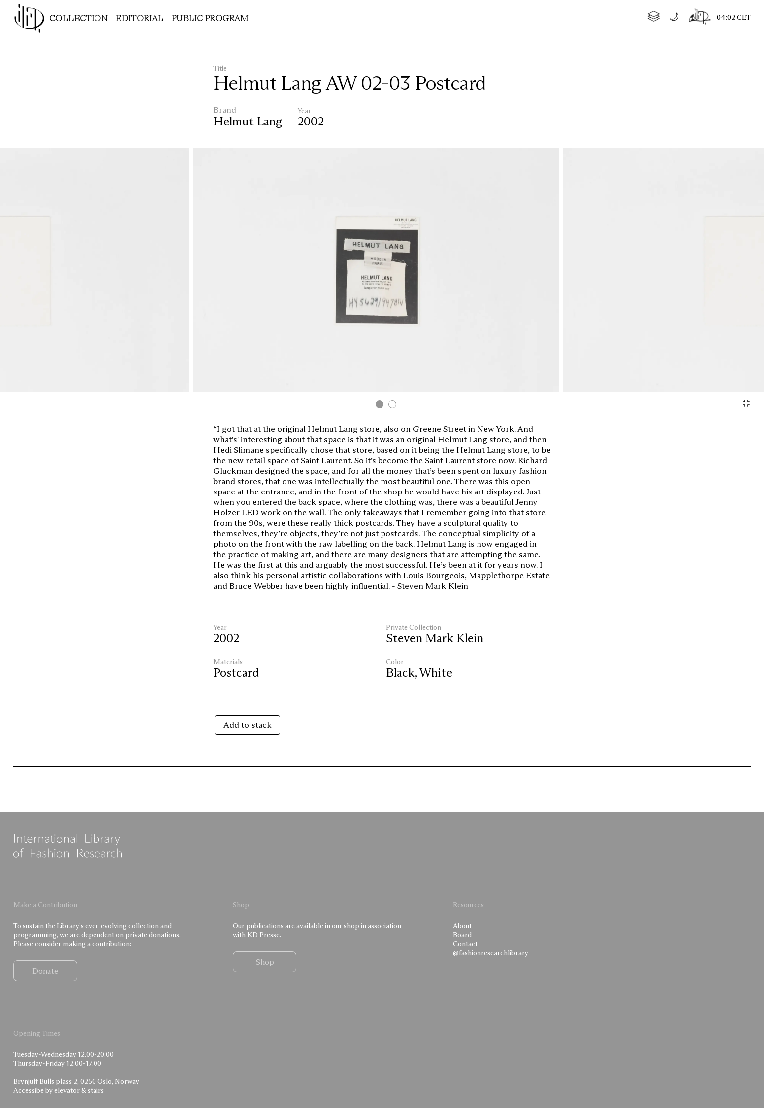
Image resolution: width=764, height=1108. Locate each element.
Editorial (140, 18)
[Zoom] (746, 403)
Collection (78, 18)
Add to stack (247, 724)
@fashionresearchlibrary (490, 952)
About (462, 925)
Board (462, 934)
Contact (465, 943)
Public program (210, 18)
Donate (45, 971)
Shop (264, 962)
